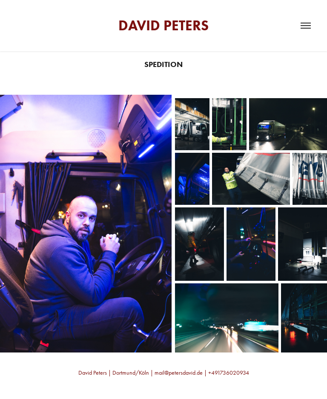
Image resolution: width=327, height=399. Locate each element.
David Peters (163, 25)
